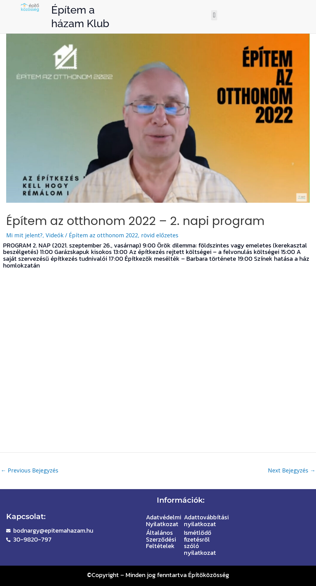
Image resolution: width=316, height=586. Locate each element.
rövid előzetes (159, 235)
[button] (214, 15)
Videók (55, 235)
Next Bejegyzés (291, 470)
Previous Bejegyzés (29, 470)
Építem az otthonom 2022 (103, 235)
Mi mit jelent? (24, 235)
